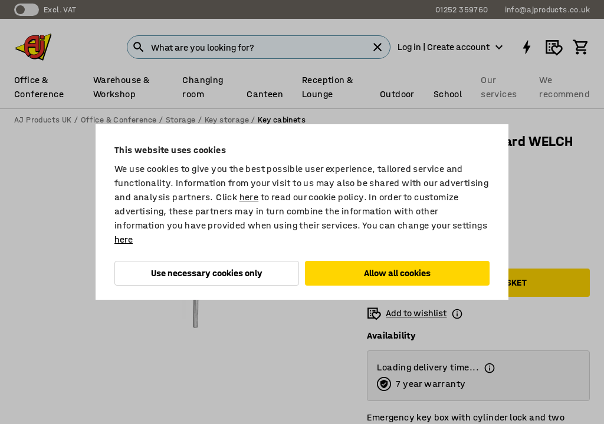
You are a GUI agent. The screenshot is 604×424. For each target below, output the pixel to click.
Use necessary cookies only (206, 273)
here (249, 197)
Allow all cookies (397, 273)
